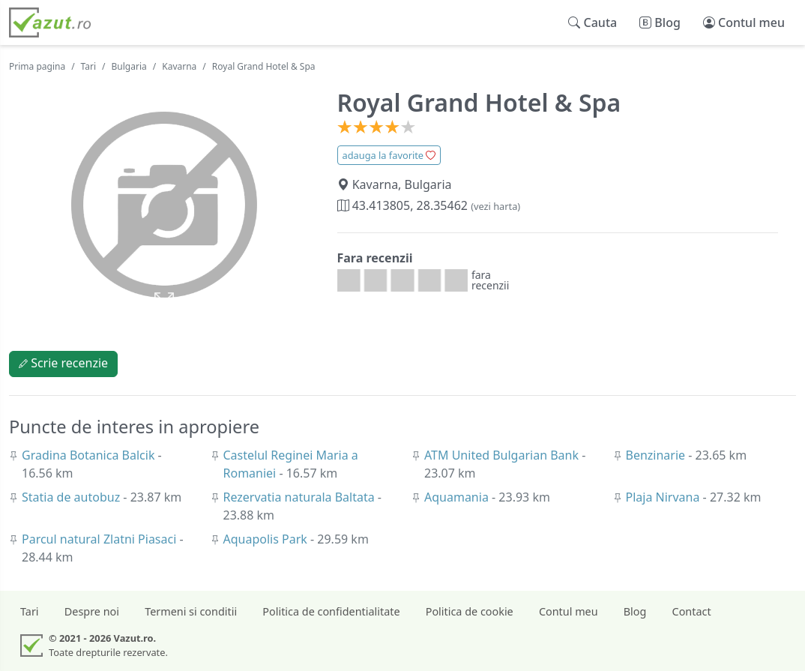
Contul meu (568, 611)
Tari (89, 66)
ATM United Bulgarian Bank (503, 455)
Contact (691, 611)
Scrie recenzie (63, 363)
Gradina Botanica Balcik (90, 455)
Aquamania (458, 497)
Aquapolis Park (267, 539)
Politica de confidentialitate (331, 611)
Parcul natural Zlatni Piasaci (100, 539)
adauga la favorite (389, 155)
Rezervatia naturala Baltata (300, 497)
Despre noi (91, 611)
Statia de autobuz (72, 497)
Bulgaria (129, 66)
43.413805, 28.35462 (429, 205)
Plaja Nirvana (664, 497)
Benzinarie (657, 455)
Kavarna (179, 66)
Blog (635, 611)
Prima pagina (37, 66)
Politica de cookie (469, 611)
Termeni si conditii (191, 611)
